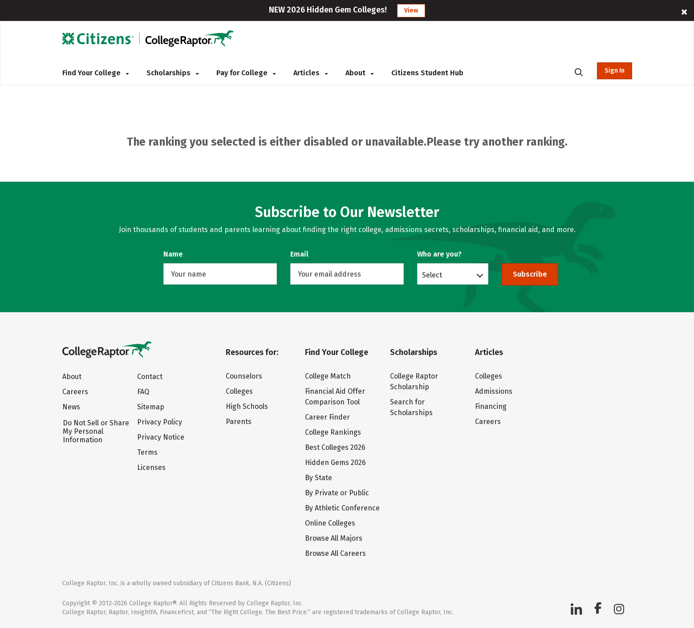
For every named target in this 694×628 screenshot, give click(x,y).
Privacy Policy (159, 422)
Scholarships (172, 73)
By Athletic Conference (342, 508)
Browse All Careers (335, 553)
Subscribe (530, 274)
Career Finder (327, 417)
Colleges (239, 391)
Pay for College (246, 73)
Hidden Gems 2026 (335, 462)
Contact (149, 376)
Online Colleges (330, 523)
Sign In (615, 70)
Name (173, 254)
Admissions (493, 391)
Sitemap (150, 407)
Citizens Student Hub (427, 73)
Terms (147, 452)
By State (318, 477)
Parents (239, 421)
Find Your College (95, 73)
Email (299, 254)
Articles (310, 73)
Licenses (151, 467)
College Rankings (333, 432)
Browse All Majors (333, 538)
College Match (328, 376)
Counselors (244, 376)
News (71, 407)
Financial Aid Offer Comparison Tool (335, 396)
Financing (491, 406)
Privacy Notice (160, 437)
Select (432, 275)
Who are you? (439, 254)
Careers (75, 391)
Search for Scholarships (411, 407)
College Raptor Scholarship (414, 381)
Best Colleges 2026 (335, 447)
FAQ (143, 391)
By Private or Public (337, 493)
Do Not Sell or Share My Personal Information (96, 431)
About (359, 73)
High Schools (247, 406)
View (411, 10)
